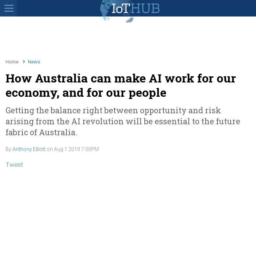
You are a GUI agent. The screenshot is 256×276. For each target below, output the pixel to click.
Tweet (14, 164)
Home (12, 62)
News (34, 62)
